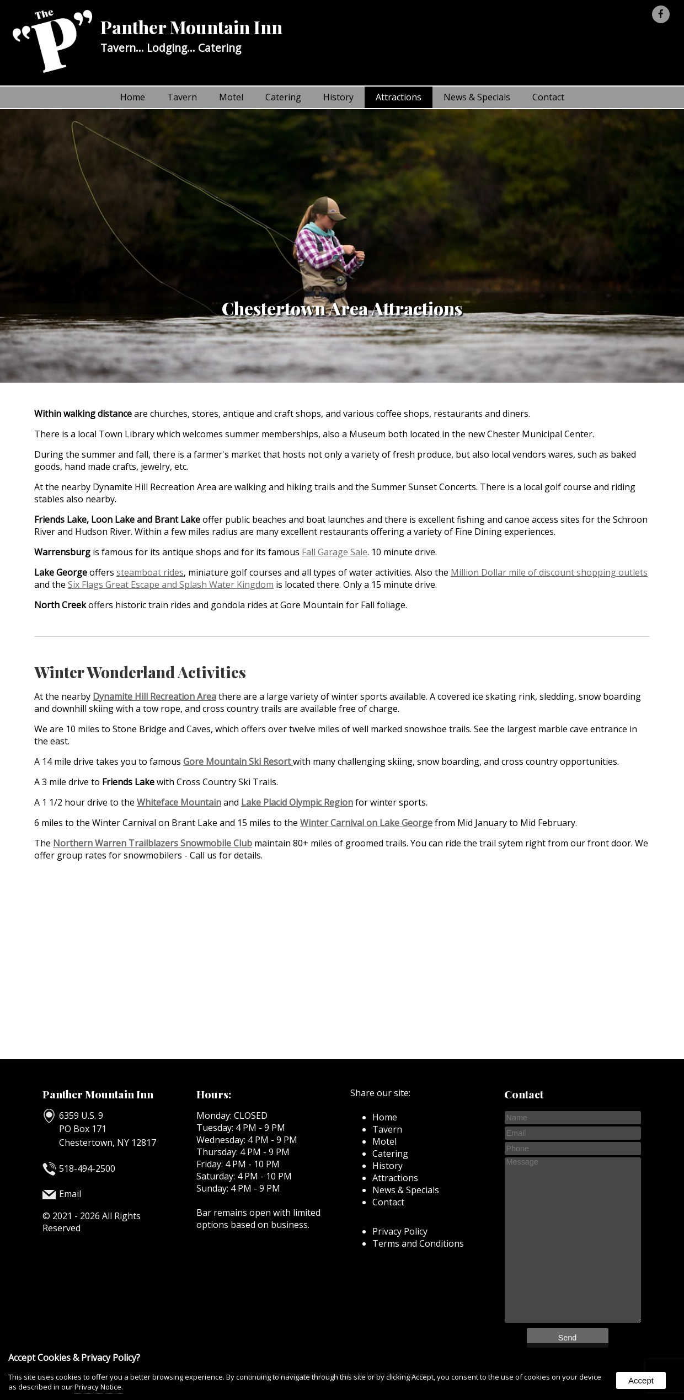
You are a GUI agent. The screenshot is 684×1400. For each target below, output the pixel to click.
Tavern (182, 97)
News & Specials (476, 97)
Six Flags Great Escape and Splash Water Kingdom (171, 584)
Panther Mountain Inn (97, 1094)
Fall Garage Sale (334, 552)
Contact (548, 97)
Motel (231, 97)
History (338, 97)
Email (70, 1194)
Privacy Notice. (98, 1387)
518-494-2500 (87, 1168)
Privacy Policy (400, 1231)
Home (132, 97)
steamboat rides (150, 572)
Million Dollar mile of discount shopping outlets (549, 572)
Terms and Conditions (418, 1243)
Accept (641, 1380)
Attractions (398, 97)
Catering (283, 97)
